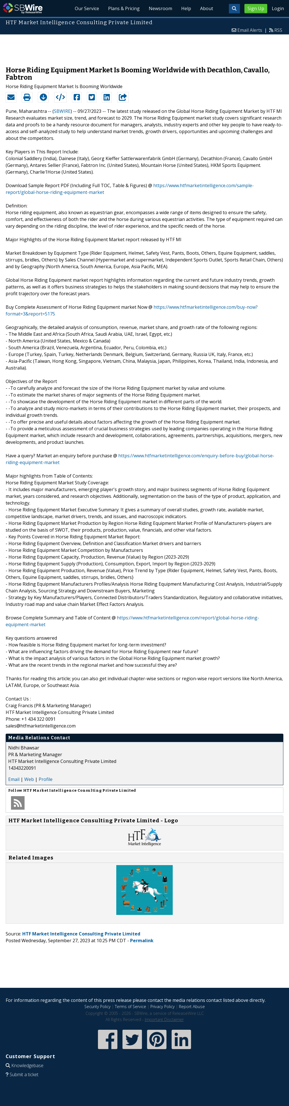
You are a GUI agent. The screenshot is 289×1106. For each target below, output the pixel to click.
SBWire (23, 8)
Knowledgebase (27, 1065)
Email (13, 779)
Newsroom (160, 8)
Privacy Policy (162, 1006)
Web (29, 779)
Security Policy (97, 1006)
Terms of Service (130, 1006)
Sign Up (256, 8)
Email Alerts (249, 30)
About (206, 8)
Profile (45, 779)
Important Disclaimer (164, 1019)
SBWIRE (62, 111)
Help (186, 8)
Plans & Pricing (124, 8)
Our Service (87, 8)
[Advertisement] (144, 47)
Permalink (142, 940)
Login (278, 8)
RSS (278, 30)
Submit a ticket (24, 1074)
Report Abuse (192, 1006)
